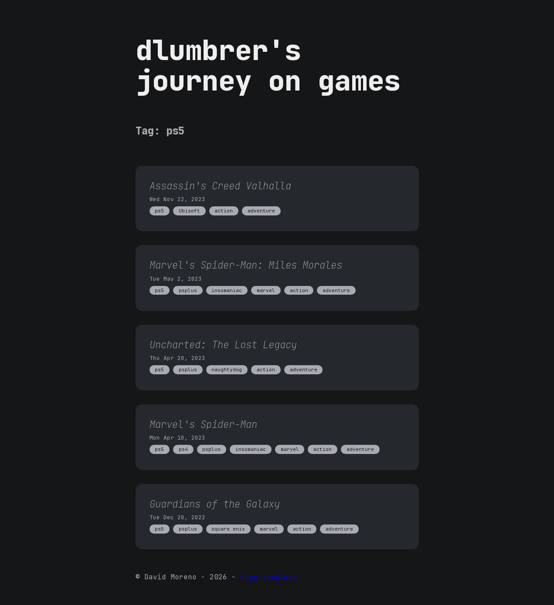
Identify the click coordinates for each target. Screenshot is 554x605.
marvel (266, 290)
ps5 (159, 211)
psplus (188, 290)
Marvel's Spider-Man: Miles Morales (246, 265)
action (223, 211)
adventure (261, 211)
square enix (228, 529)
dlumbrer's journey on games (268, 65)
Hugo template (268, 576)
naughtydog (226, 369)
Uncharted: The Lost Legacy (223, 344)
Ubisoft (189, 211)
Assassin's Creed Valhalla (220, 185)
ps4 (183, 449)
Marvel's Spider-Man (203, 424)
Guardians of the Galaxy (215, 504)
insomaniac (226, 290)
